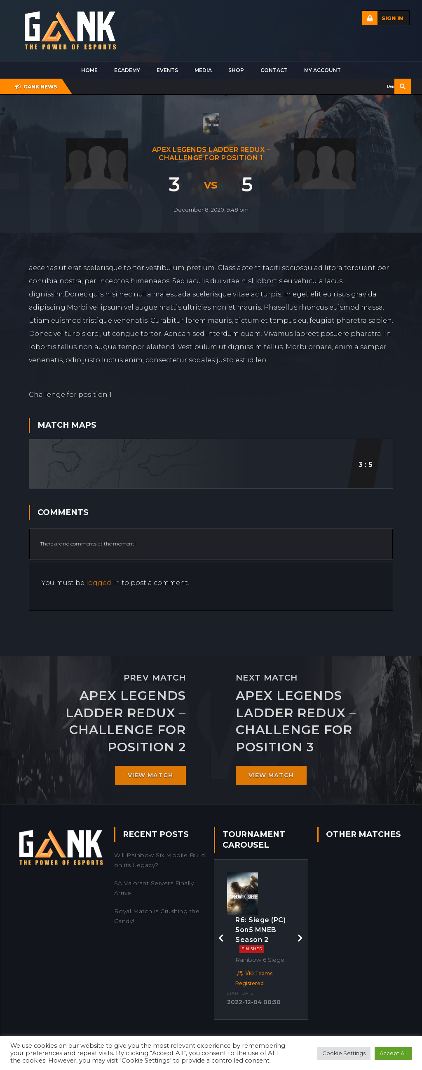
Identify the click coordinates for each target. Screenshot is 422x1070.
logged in (103, 583)
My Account (322, 70)
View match (150, 775)
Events (167, 70)
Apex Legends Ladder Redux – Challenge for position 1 (211, 154)
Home (89, 70)
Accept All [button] (393, 1053)
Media (203, 70)
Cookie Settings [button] (344, 1053)
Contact (274, 70)
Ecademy (127, 70)
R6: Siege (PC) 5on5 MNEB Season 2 (260, 934)
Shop (236, 70)
